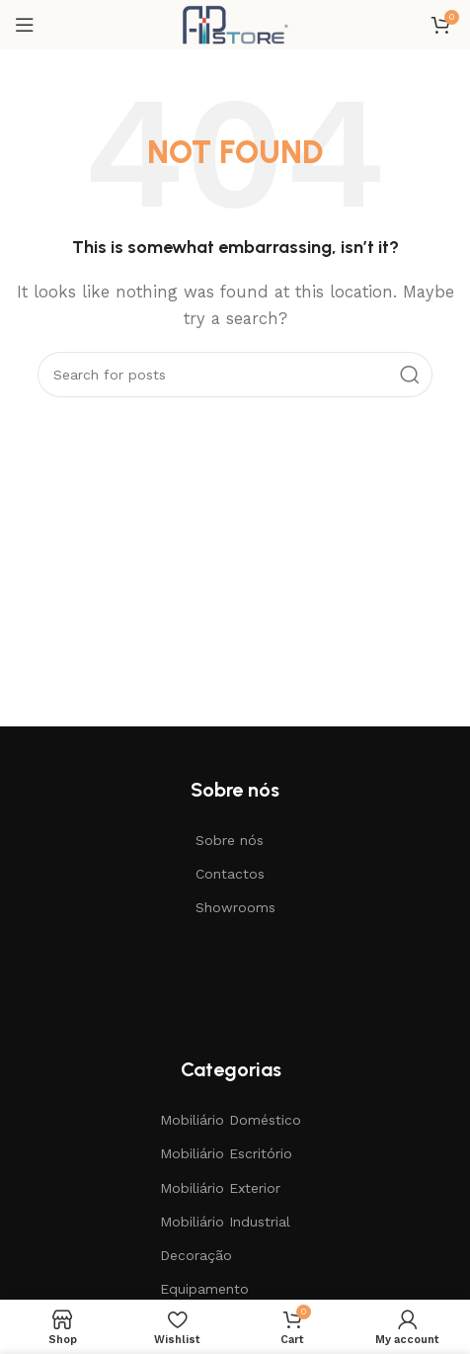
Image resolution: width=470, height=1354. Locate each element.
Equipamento (204, 1289)
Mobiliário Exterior (220, 1188)
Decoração (196, 1255)
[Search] (235, 374)
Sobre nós (230, 840)
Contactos (230, 874)
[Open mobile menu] (24, 24)
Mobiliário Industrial (225, 1221)
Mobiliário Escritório (226, 1153)
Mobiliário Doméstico (230, 1120)
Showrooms (235, 907)
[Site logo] (235, 24)
